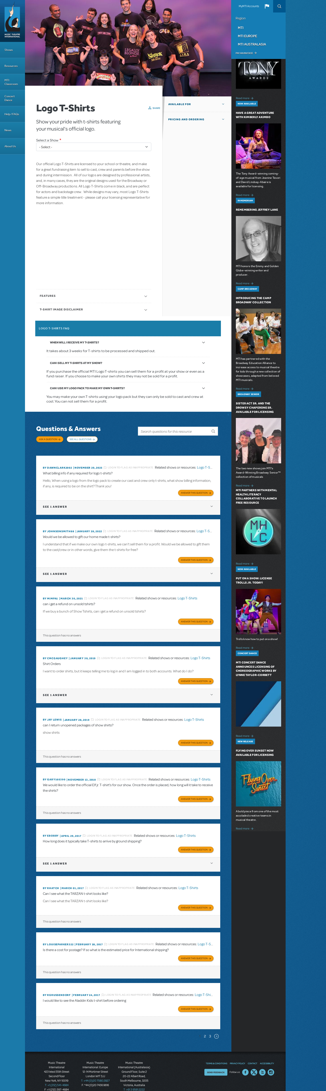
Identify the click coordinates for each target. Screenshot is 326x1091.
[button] (267, 6)
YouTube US (262, 1062)
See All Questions (80, 439)
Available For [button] (179, 104)
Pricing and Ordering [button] (186, 119)
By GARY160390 (54, 773)
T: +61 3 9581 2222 (134, 1080)
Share (156, 108)
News (7, 130)
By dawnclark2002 (57, 464)
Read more (245, 98)
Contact (252, 1053)
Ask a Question (48, 439)
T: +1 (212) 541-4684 (57, 1075)
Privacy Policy (237, 1053)
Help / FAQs (11, 114)
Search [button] (279, 6)
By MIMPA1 (50, 593)
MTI (240, 27)
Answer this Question (194, 488)
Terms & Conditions (216, 1053)
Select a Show (47, 140)
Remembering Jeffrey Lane (257, 209)
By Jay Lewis (52, 713)
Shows (8, 50)
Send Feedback (216, 1062)
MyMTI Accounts (249, 6)
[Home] (12, 21)
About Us (10, 146)
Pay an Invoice (244, 53)
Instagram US (271, 1062)
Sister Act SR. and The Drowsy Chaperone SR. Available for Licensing (255, 408)
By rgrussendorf (57, 985)
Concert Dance (9, 98)
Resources (11, 66)
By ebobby (51, 828)
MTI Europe (247, 36)
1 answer (55, 502)
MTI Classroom (11, 82)
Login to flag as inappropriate (131, 464)
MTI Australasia (252, 44)
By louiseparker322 (58, 935)
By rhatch (51, 880)
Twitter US (254, 1062)
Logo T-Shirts (207, 464)
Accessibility (267, 1053)
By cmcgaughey (55, 653)
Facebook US (245, 1062)
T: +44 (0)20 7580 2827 (95, 1071)
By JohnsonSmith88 (58, 527)
